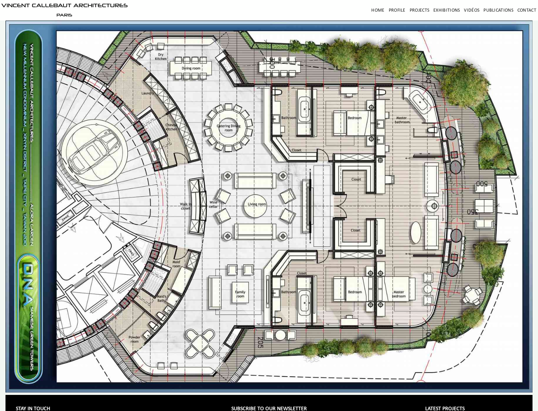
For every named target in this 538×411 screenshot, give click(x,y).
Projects (419, 10)
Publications (498, 10)
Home (377, 10)
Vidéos (471, 10)
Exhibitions (446, 10)
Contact (526, 10)
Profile (397, 10)
